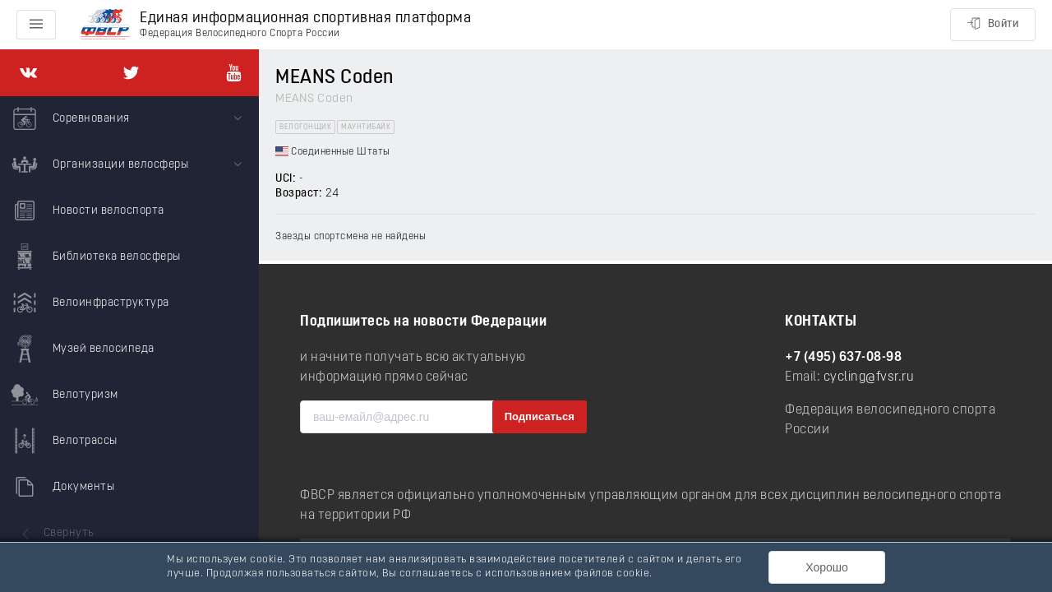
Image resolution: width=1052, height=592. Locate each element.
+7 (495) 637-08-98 (843, 357)
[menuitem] (129, 119)
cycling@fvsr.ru (869, 377)
